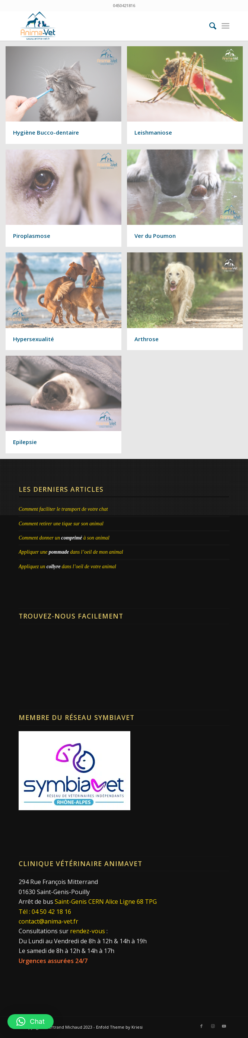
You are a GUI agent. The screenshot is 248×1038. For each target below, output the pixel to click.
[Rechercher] (209, 26)
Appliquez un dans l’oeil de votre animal (67, 566)
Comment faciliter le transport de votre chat (63, 509)
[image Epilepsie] (66, 407)
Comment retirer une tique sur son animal (61, 523)
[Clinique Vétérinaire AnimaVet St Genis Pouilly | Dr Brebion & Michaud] (103, 26)
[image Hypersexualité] (66, 304)
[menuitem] (209, 26)
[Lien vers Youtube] (223, 1026)
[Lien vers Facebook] (201, 1026)
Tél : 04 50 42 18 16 (45, 912)
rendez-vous (87, 931)
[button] (30, 1021)
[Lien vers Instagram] (212, 1026)
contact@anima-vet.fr (48, 921)
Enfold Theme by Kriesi (119, 1027)
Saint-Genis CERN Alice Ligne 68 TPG (106, 901)
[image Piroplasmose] (66, 201)
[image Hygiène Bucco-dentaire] (66, 98)
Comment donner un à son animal (64, 538)
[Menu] (225, 26)
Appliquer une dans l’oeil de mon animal (71, 552)
